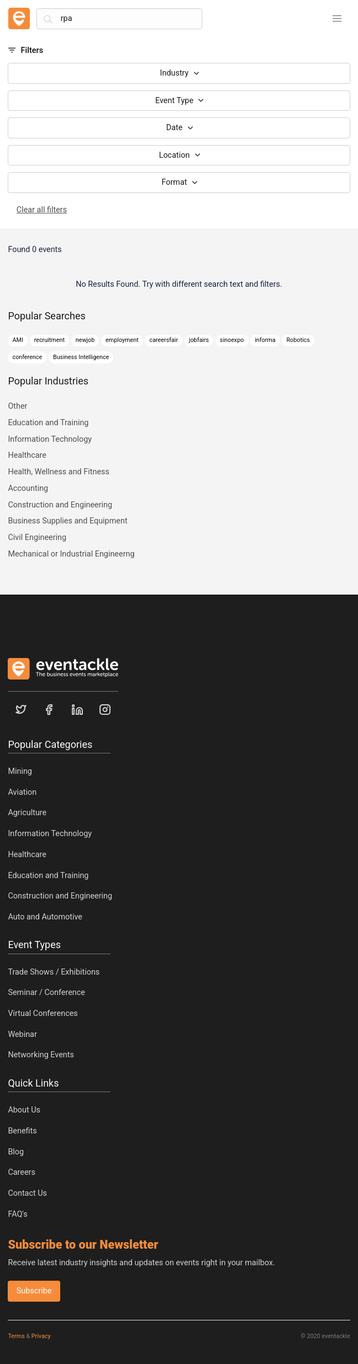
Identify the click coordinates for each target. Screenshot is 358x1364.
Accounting (28, 488)
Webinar (22, 1034)
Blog (16, 1152)
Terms (16, 1336)
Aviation (22, 792)
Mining (20, 771)
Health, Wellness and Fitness (58, 472)
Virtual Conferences (42, 1013)
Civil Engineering (37, 537)
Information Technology (50, 439)
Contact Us (27, 1193)
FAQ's (17, 1214)
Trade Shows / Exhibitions (53, 972)
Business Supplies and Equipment (67, 521)
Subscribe (34, 1291)
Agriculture (27, 812)
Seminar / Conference (46, 992)
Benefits (22, 1131)
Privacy (41, 1336)
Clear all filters (42, 210)
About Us (24, 1110)
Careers (21, 1172)
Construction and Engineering (60, 505)
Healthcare (27, 455)
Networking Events (40, 1055)
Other (17, 406)
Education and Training (48, 422)
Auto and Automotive (45, 917)
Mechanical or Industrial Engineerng (71, 554)
